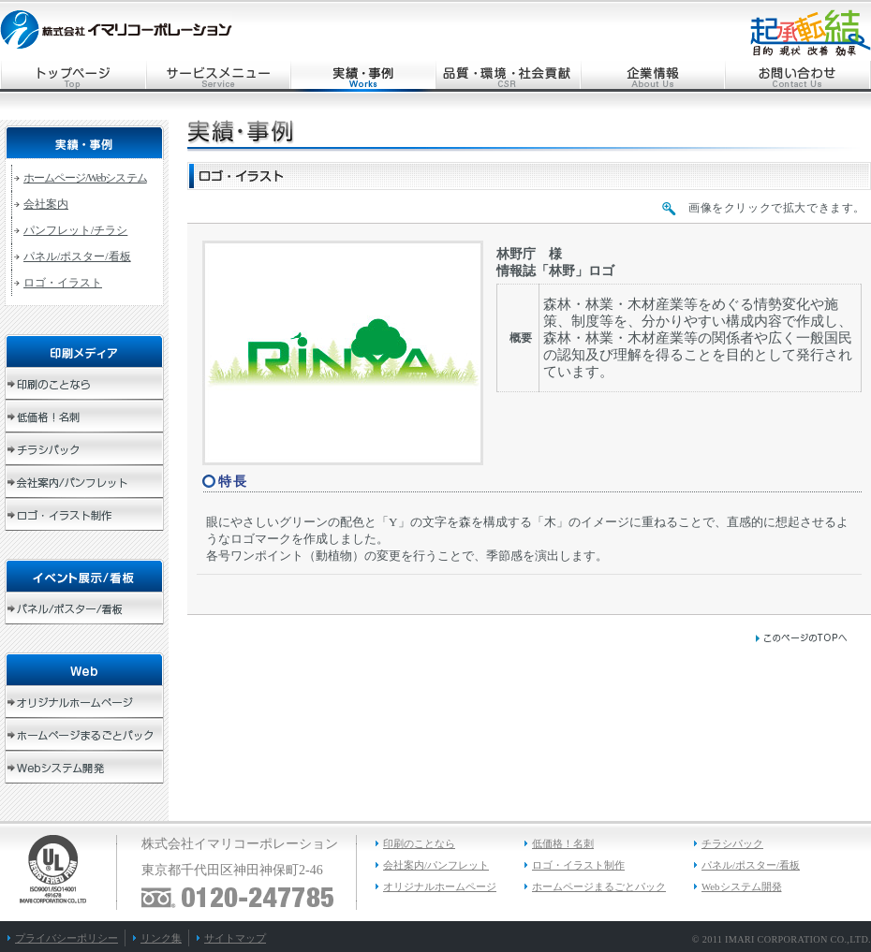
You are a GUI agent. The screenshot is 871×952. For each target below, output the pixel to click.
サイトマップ (235, 938)
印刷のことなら (419, 843)
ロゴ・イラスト (62, 282)
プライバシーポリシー (66, 938)
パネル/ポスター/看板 (77, 256)
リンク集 (161, 938)
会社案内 (45, 204)
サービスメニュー (217, 76)
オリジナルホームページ (439, 886)
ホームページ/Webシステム (85, 177)
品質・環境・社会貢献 (508, 76)
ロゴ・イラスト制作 (578, 865)
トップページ (72, 76)
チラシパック (732, 843)
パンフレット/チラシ (75, 230)
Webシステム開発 (741, 886)
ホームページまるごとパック (599, 886)
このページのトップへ (801, 638)
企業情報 (653, 76)
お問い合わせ (798, 76)
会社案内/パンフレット (436, 865)
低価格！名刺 (563, 843)
